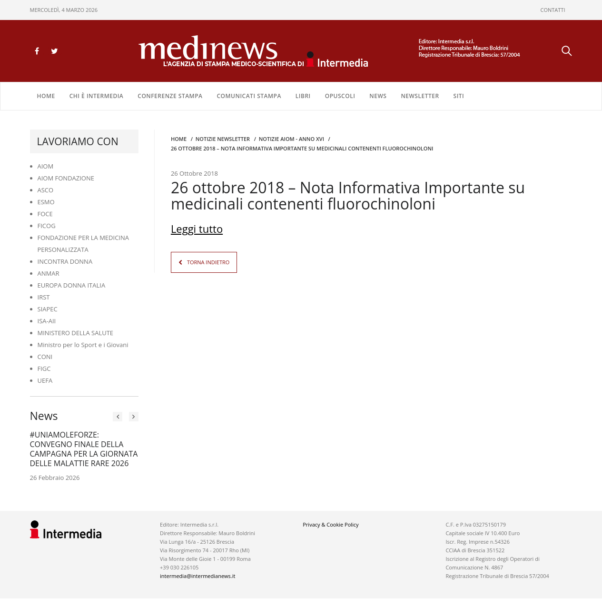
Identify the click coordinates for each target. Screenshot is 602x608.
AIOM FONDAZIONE (66, 178)
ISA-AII (47, 321)
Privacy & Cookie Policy (330, 524)
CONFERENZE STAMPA (170, 96)
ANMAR (48, 273)
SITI (459, 96)
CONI (45, 356)
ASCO (46, 190)
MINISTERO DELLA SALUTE (76, 333)
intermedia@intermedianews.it (197, 575)
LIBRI (303, 96)
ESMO (46, 202)
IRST (44, 297)
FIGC (44, 368)
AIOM (46, 166)
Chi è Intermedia (96, 96)
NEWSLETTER (420, 96)
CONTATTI (553, 9)
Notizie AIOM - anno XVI (291, 138)
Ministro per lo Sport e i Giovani (83, 344)
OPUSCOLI (340, 96)
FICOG (47, 225)
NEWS (377, 96)
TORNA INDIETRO (208, 262)
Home (46, 96)
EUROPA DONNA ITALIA (72, 285)
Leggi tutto (197, 228)
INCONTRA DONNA (65, 261)
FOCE (45, 213)
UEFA (45, 380)
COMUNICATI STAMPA (249, 96)
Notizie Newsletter (223, 138)
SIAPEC (48, 309)
